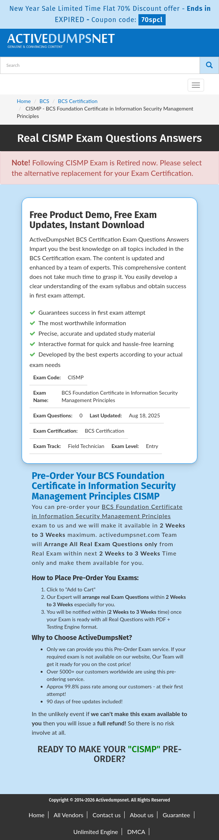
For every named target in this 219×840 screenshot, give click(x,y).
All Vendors (69, 814)
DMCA (136, 831)
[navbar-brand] (15, 82)
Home (24, 101)
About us (141, 814)
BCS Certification (77, 101)
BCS (44, 101)
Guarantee (176, 814)
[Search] (209, 65)
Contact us (107, 814)
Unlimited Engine (95, 831)
